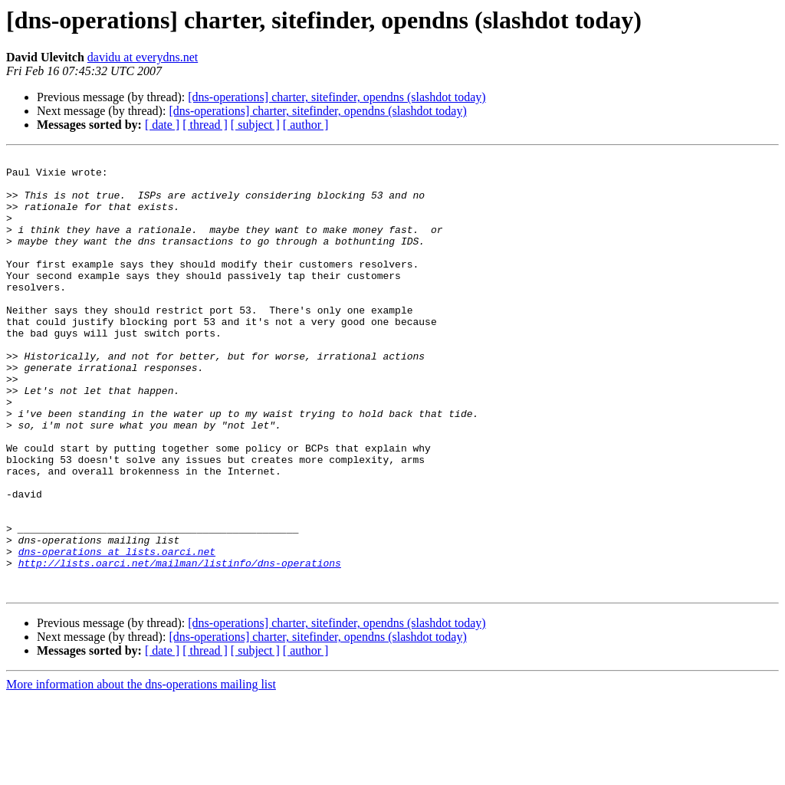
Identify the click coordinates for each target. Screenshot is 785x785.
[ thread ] (205, 124)
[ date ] (162, 124)
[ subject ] (255, 124)
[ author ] (306, 124)
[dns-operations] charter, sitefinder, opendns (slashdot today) (336, 96)
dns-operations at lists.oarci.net (116, 632)
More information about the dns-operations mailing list (141, 771)
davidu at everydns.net (142, 57)
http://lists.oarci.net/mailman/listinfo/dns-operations (179, 645)
